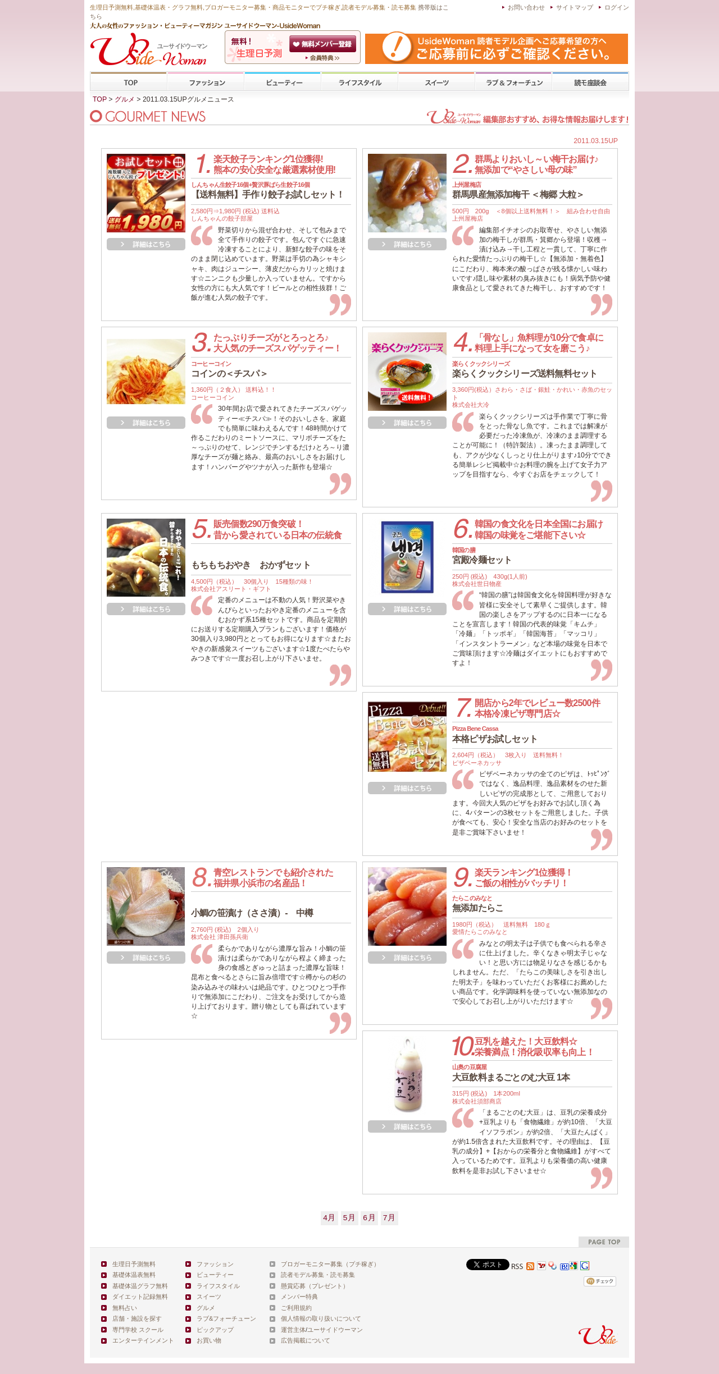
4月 (329, 1217)
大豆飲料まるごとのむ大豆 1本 (511, 1073)
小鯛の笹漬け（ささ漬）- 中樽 (252, 913)
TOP (128, 81)
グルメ (125, 99)
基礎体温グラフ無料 (140, 1286)
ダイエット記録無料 (140, 1296)
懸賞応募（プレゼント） (315, 1286)
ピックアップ (215, 1329)
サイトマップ (574, 7)
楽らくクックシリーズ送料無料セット (524, 369)
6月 (369, 1217)
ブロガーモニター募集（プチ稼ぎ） (330, 1264)
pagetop (604, 1241)
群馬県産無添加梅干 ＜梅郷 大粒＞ (518, 190)
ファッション (205, 81)
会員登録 (324, 43)
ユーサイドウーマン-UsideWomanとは (324, 58)
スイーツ (436, 81)
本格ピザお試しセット (495, 734)
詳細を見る (146, 244)
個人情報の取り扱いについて (321, 1318)
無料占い (124, 1307)
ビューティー (282, 81)
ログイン (616, 7)
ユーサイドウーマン (335, 1329)
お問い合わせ (526, 7)
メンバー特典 (299, 1296)
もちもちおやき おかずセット (251, 565)
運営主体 (293, 1329)
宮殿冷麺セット (482, 556)
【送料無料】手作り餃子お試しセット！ (268, 190)
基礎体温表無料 (134, 1274)
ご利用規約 (296, 1307)
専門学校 (590, 81)
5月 (349, 1217)
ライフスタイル (359, 81)
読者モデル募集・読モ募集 (318, 1274)
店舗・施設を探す (137, 1318)
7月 (389, 1217)
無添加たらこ (477, 904)
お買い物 (209, 1340)
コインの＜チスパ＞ (229, 369)
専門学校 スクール (137, 1329)
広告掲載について (305, 1340)
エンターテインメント (143, 1340)
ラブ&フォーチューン (513, 81)
